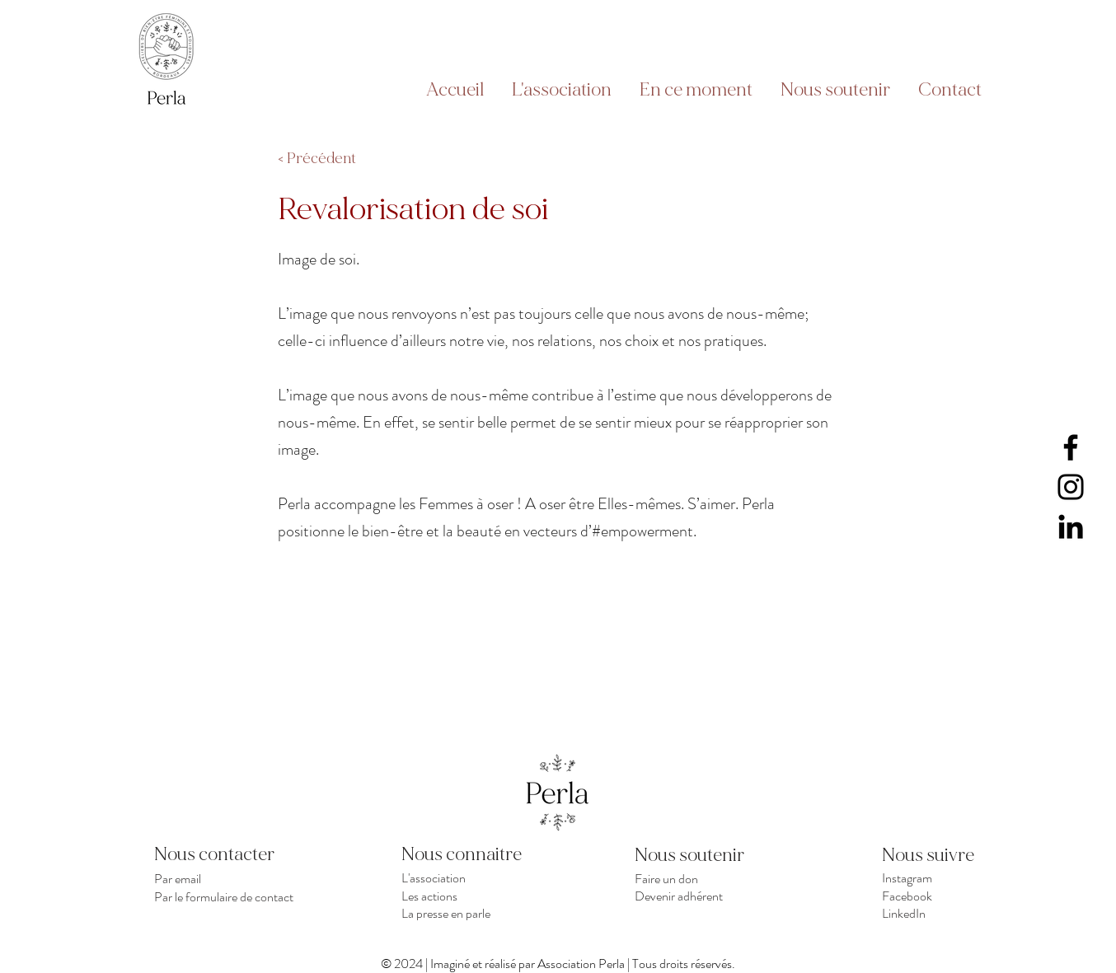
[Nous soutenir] (693, 855)
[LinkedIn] (1070, 526)
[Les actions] (474, 895)
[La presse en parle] (474, 912)
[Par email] (227, 878)
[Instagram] (1070, 487)
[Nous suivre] (940, 855)
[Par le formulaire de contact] (227, 896)
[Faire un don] (708, 878)
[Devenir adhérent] (708, 895)
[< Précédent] (332, 159)
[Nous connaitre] (474, 854)
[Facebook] (1070, 447)
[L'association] (474, 877)
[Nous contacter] (227, 854)
